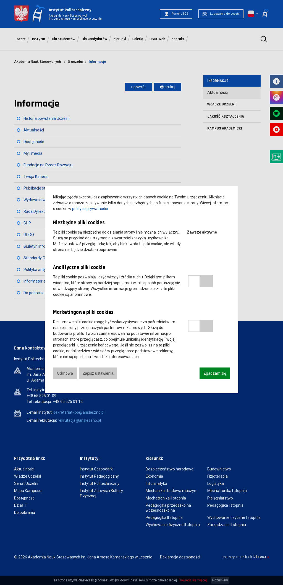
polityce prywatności (90, 208)
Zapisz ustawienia (98, 373)
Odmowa (65, 373)
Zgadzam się (214, 373)
